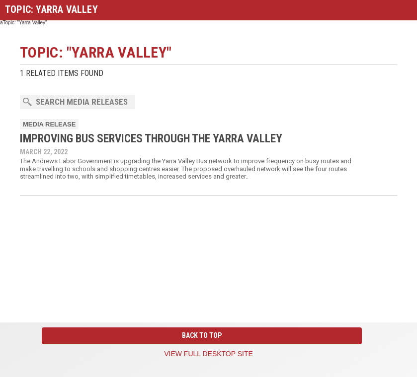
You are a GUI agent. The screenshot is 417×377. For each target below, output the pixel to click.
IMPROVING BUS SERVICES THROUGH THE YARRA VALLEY (151, 138)
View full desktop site (208, 354)
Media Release (49, 124)
